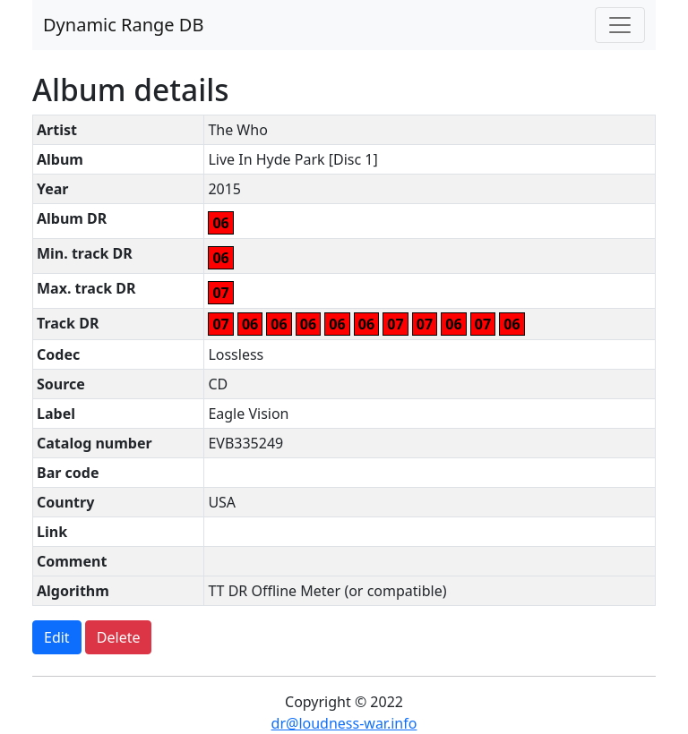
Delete (119, 637)
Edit (57, 637)
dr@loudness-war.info (344, 723)
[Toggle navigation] (620, 25)
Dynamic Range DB (123, 25)
